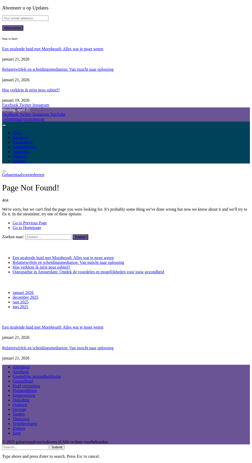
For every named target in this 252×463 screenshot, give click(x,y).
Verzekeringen (25, 423)
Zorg (17, 133)
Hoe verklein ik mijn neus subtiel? (31, 90)
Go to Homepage (27, 227)
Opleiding (21, 152)
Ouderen (20, 156)
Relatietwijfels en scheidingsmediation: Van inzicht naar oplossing (57, 69)
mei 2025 (20, 306)
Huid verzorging (26, 386)
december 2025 (25, 297)
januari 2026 (23, 292)
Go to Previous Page (30, 223)
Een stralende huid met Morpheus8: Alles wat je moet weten (52, 49)
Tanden (19, 161)
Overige (19, 409)
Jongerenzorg (24, 395)
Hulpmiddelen (25, 147)
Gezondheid (23, 142)
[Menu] (4, 125)
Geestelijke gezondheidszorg (37, 376)
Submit (57, 447)
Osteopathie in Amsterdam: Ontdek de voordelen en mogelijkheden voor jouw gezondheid (88, 272)
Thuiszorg (21, 419)
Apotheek (21, 137)
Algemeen (21, 367)
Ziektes (19, 428)
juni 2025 (21, 302)
